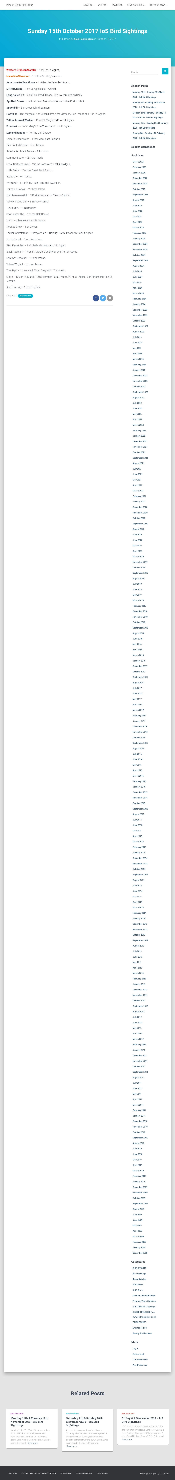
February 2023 (139, 365)
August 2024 (138, 266)
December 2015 (140, 792)
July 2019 (137, 584)
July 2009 (137, 1214)
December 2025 (140, 178)
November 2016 (140, 732)
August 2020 (138, 529)
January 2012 (139, 1050)
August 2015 (138, 814)
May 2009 (137, 1225)
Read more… (33, 1443)
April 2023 (137, 353)
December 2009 (140, 1187)
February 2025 (139, 233)
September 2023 (140, 326)
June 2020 (137, 540)
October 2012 (139, 1001)
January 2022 (139, 436)
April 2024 (137, 288)
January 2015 (139, 852)
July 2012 (137, 1017)
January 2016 (139, 787)
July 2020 (137, 534)
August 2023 (138, 332)
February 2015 (139, 847)
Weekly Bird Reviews (142, 1333)
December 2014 (140, 858)
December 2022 (140, 376)
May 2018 (137, 644)
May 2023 (137, 348)
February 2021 (139, 496)
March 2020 (138, 556)
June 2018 (137, 639)
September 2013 (140, 940)
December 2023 (140, 310)
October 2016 (139, 737)
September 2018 (140, 628)
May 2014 (137, 896)
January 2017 (139, 721)
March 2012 (138, 1039)
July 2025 (137, 205)
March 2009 (138, 1236)
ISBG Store (138, 1290)
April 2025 (137, 222)
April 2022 (137, 419)
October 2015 (139, 803)
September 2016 (140, 743)
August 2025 (138, 200)
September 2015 (140, 809)
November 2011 (140, 1061)
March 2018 (138, 655)
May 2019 (137, 595)
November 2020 (140, 513)
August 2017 (138, 683)
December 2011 (140, 1055)
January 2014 (139, 918)
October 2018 (139, 622)
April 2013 (137, 968)
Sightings (103, 5)
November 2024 (140, 249)
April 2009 (137, 1231)
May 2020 (137, 545)
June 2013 (137, 957)
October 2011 (139, 1066)
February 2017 (139, 715)
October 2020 (139, 518)
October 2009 (139, 1198)
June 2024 (137, 277)
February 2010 (139, 1176)
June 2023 (137, 343)
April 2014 (137, 902)
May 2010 (137, 1160)
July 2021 (137, 469)
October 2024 (139, 255)
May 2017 (137, 699)
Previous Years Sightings (144, 1301)
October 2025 (139, 189)
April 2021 (137, 485)
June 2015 (137, 825)
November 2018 (140, 617)
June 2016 (137, 759)
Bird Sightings (25, 296)
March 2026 (138, 162)
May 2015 (137, 831)
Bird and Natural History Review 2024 (39, 1473)
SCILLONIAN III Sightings (144, 1307)
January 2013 (139, 984)
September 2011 (140, 1072)
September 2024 (140, 260)
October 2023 (139, 321)
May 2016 (137, 765)
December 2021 (140, 441)
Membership (117, 5)
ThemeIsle (164, 1473)
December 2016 (140, 726)
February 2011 (139, 1110)
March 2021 (138, 491)
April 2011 (137, 1099)
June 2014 (137, 891)
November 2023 (140, 315)
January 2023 (139, 370)
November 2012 (140, 995)
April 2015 (137, 836)
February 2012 (139, 1044)
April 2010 (137, 1165)
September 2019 (140, 573)
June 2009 (137, 1220)
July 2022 (137, 403)
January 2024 (139, 304)
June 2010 (137, 1154)
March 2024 (138, 293)
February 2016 (139, 781)
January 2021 (139, 502)
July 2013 (137, 951)
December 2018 (140, 611)
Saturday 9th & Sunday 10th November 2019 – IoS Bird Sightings (84, 1421)
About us (89, 5)
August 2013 (138, 946)
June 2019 (137, 589)
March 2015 (138, 842)
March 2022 (138, 425)
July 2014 (137, 885)
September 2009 (140, 1203)
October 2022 (139, 386)
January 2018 (139, 661)
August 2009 (138, 1209)
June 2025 (137, 211)
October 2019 (139, 567)
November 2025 (140, 184)
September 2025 (140, 195)
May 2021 (137, 480)
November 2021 (140, 447)
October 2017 (139, 672)
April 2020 (137, 551)
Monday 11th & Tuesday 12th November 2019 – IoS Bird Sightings (29, 1421)
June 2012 (137, 1023)
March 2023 (138, 359)
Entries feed (138, 1354)
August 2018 (138, 633)
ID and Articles (139, 1279)
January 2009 (139, 1247)
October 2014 (139, 869)
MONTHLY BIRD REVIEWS (144, 1295)
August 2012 (138, 1012)
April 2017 (137, 704)
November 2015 (140, 798)
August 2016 (138, 748)
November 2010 (140, 1127)
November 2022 (140, 381)
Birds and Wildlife (136, 5)
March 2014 (138, 907)
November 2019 (140, 562)
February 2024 (139, 299)
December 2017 (140, 666)
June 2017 (137, 693)
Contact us (102, 1473)
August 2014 (138, 880)
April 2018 (137, 650)
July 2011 (137, 1083)
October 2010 (139, 1132)
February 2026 (139, 167)
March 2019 (138, 600)
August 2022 (138, 397)
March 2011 (138, 1105)
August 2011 (138, 1077)
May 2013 (137, 962)
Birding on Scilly (158, 5)
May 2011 (137, 1094)
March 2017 (138, 710)
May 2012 (137, 1028)
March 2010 (138, 1171)
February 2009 (139, 1242)
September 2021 (140, 458)
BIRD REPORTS (139, 1268)
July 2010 (137, 1149)
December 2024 (140, 244)
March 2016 (138, 776)
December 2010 (140, 1121)
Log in (135, 1348)
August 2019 (138, 578)
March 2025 (138, 227)
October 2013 (139, 935)
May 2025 (137, 217)
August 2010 (138, 1143)
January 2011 (139, 1116)
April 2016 (137, 770)
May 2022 (137, 414)
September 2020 (140, 524)
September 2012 (140, 1006)
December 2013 (140, 924)
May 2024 (137, 282)
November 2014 (140, 864)
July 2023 (137, 337)
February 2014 (139, 913)
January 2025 (139, 238)
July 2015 (137, 820)
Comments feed (140, 1359)
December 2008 (140, 1253)
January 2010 (139, 1182)
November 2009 (140, 1192)
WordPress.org (140, 1365)
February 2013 (139, 979)
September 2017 (140, 677)
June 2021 (137, 474)
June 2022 (137, 408)
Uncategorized (140, 1328)
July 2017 (137, 688)
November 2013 (140, 929)
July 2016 (137, 754)
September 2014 (140, 874)
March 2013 (138, 973)
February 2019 (139, 606)
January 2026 (139, 173)
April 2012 (137, 1033)
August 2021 (138, 463)
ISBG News (138, 1285)
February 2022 (139, 430)
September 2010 (140, 1138)
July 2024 (137, 271)
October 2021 (139, 452)
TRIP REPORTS (139, 1322)
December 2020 (140, 507)
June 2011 (137, 1088)
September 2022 (140, 392)
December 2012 (140, 990)
